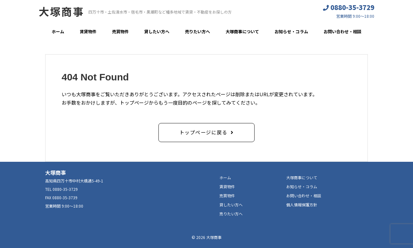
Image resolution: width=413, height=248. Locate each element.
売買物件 (120, 31)
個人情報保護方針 (301, 204)
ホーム (58, 31)
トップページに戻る (203, 132)
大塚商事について (242, 31)
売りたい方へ (197, 31)
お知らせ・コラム (291, 31)
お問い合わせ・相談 (342, 31)
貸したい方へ (156, 31)
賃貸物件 (88, 31)
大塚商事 (61, 11)
